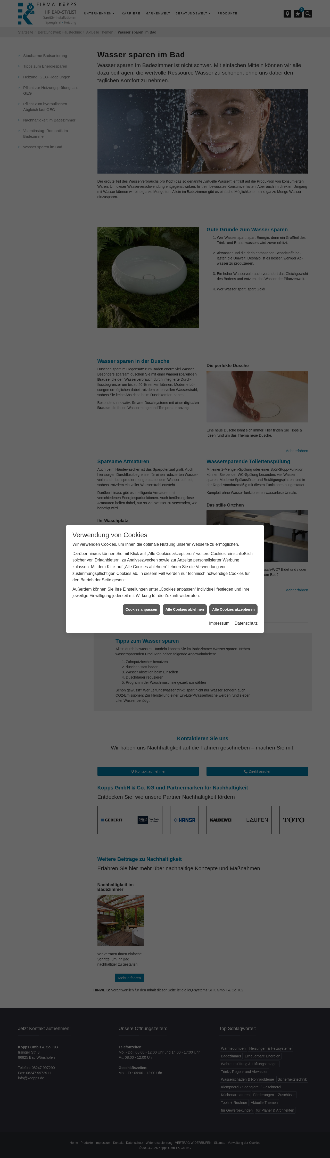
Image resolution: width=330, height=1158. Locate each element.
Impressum (219, 621)
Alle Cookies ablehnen (185, 608)
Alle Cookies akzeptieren (233, 608)
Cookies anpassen (141, 608)
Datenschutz (246, 621)
